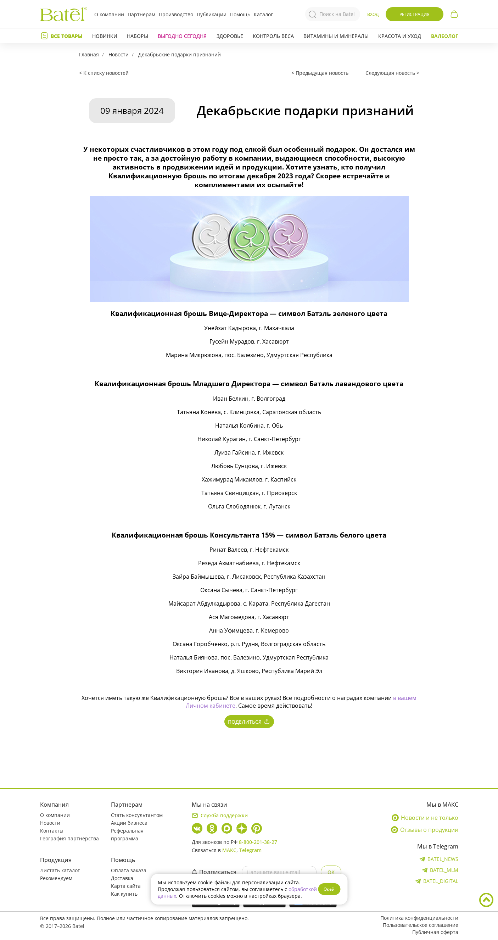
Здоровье (230, 36)
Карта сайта (126, 886)
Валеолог (444, 36)
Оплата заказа (128, 870)
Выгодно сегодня (182, 36)
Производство (176, 14)
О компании (109, 14)
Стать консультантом (137, 815)
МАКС (229, 850)
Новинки (104, 36)
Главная (89, 54)
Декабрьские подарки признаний (179, 54)
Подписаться (214, 872)
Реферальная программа (127, 834)
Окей (329, 889)
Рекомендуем (56, 878)
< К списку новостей (104, 72)
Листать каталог (60, 870)
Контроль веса (273, 36)
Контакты (51, 830)
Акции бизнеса (129, 822)
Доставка (122, 878)
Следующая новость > (392, 72)
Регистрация (414, 14)
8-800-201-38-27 (258, 842)
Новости (118, 54)
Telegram (250, 850)
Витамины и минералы (336, 36)
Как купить (124, 893)
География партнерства (69, 838)
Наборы (137, 36)
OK (331, 872)
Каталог (263, 14)
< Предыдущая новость (319, 72)
